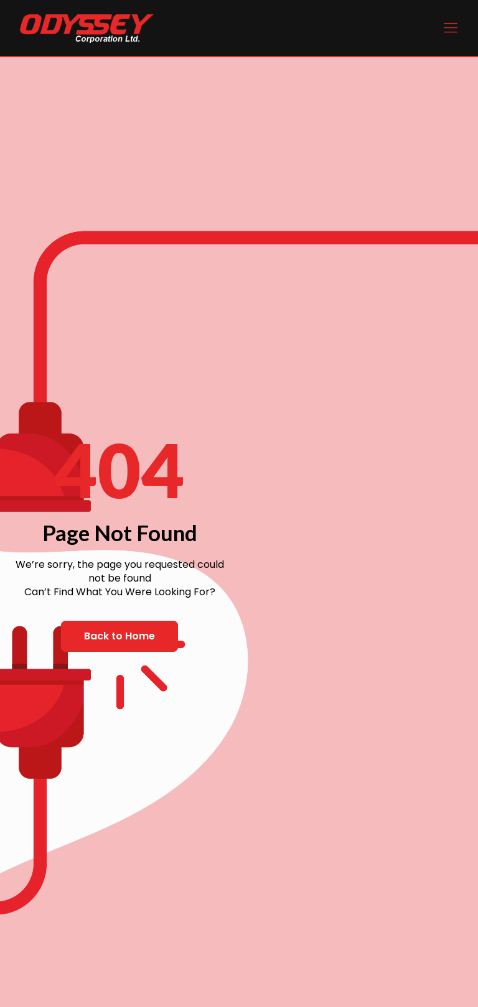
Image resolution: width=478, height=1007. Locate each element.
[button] (119, 636)
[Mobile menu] (450, 28)
